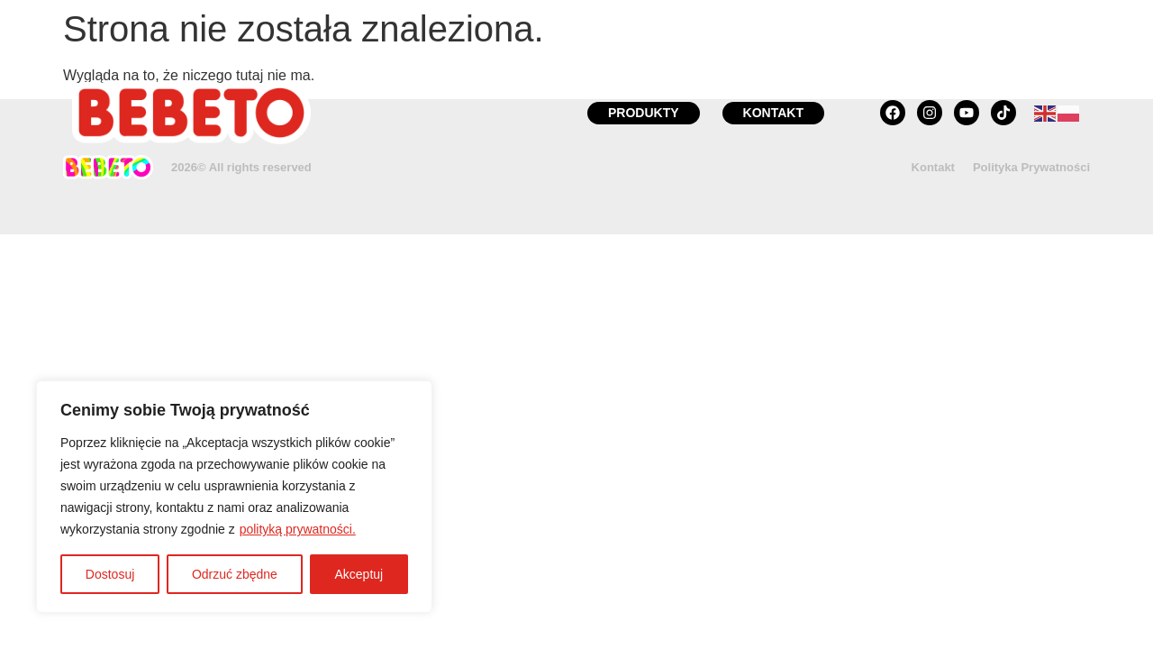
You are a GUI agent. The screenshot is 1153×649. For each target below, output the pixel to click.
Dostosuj (110, 574)
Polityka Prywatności (1031, 167)
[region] (234, 496)
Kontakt (933, 167)
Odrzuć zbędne (234, 574)
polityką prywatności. (298, 529)
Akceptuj (358, 574)
